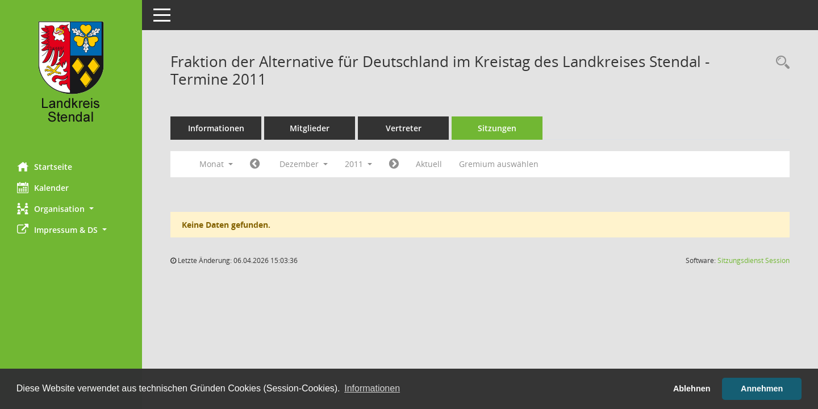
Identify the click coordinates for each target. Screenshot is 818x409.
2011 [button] (358, 163)
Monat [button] (216, 163)
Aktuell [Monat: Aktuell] (429, 163)
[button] (71, 208)
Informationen (216, 128)
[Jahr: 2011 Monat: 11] (254, 164)
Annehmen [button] (762, 388)
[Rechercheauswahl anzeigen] (780, 62)
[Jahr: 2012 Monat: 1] (394, 164)
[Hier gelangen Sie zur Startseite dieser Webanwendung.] (71, 76)
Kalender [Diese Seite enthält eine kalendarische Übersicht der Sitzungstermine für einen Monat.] (43, 187)
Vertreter (403, 128)
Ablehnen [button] (692, 388)
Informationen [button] (372, 388)
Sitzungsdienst (753, 260)
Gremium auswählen (499, 163)
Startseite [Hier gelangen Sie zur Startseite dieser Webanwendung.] (44, 166)
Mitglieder (309, 128)
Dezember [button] (303, 163)
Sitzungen (497, 128)
